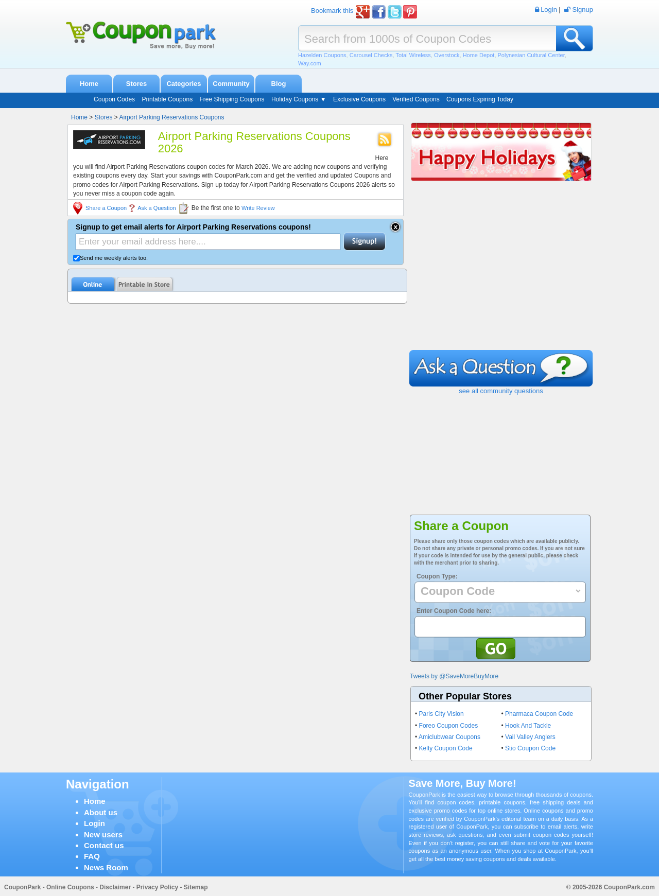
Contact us (104, 845)
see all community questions (501, 391)
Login (94, 823)
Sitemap (196, 887)
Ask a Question (156, 208)
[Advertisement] (501, 273)
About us (100, 812)
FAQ (92, 856)
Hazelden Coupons (322, 55)
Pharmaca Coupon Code (539, 713)
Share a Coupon (106, 208)
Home (89, 83)
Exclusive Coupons (359, 99)
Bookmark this (332, 10)
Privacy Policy (157, 887)
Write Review (258, 208)
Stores (136, 83)
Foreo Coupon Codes (448, 725)
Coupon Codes (114, 99)
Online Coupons (70, 887)
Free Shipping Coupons (231, 99)
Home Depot (479, 55)
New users (103, 834)
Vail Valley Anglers (530, 737)
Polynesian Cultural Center (531, 55)
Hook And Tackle (528, 725)
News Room (106, 867)
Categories (183, 83)
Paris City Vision (441, 713)
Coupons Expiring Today (479, 99)
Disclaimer (115, 887)
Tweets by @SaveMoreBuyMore (454, 676)
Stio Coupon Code (530, 748)
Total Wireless (412, 55)
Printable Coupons (167, 99)
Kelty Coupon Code (446, 748)
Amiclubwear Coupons (449, 737)
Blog (278, 83)
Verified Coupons (415, 99)
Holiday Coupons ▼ (298, 99)
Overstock (447, 55)
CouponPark (22, 887)
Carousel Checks (371, 55)
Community (231, 83)
